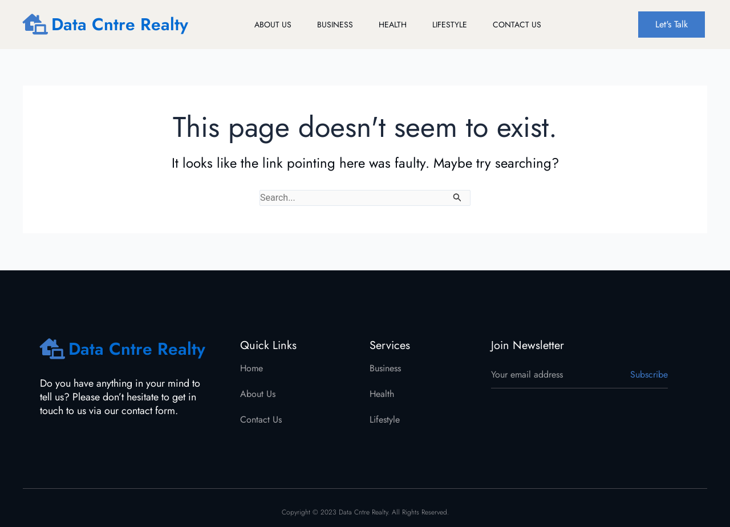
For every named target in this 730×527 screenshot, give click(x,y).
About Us (272, 24)
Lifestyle (449, 24)
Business (335, 24)
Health (393, 24)
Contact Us (517, 24)
